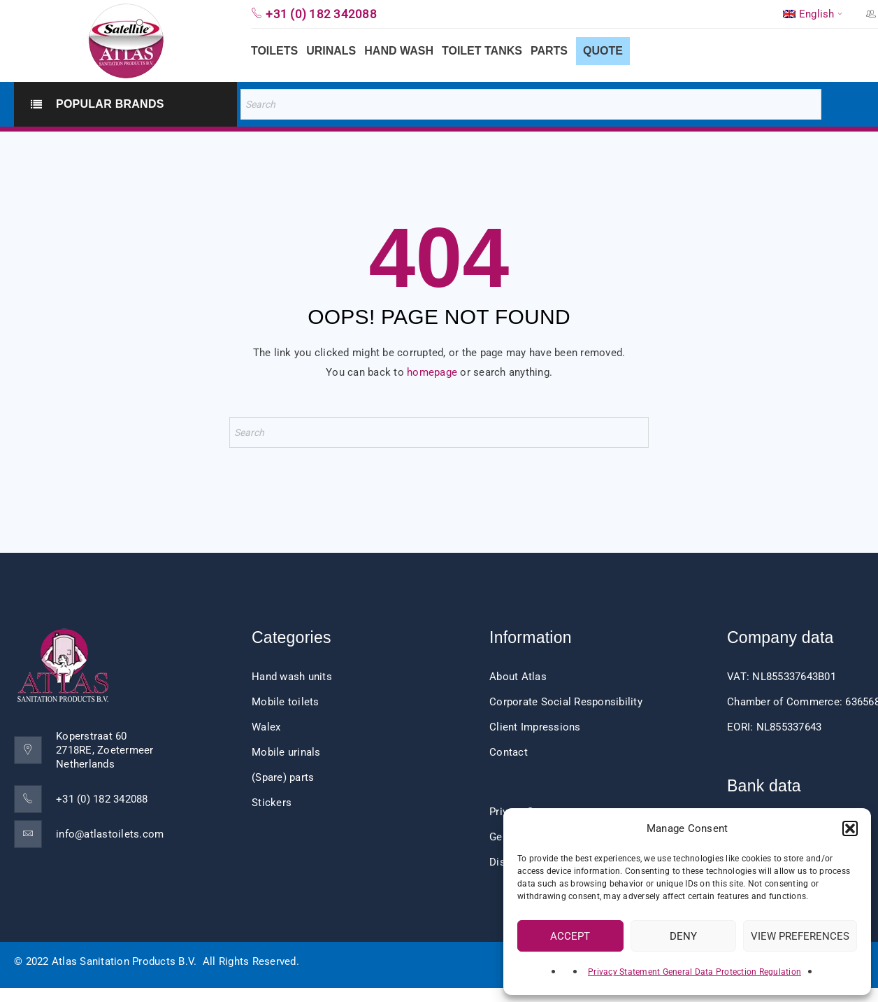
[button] (850, 828)
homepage (432, 372)
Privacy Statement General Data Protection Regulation (694, 972)
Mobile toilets (285, 702)
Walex (266, 727)
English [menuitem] (817, 14)
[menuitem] (814, 14)
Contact (508, 752)
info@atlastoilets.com (110, 834)
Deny (683, 936)
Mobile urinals (286, 752)
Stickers (272, 802)
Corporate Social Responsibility (565, 702)
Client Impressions (535, 727)
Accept (570, 936)
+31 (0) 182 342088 (102, 799)
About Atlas (518, 676)
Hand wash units (292, 676)
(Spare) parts (283, 777)
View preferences (800, 936)
